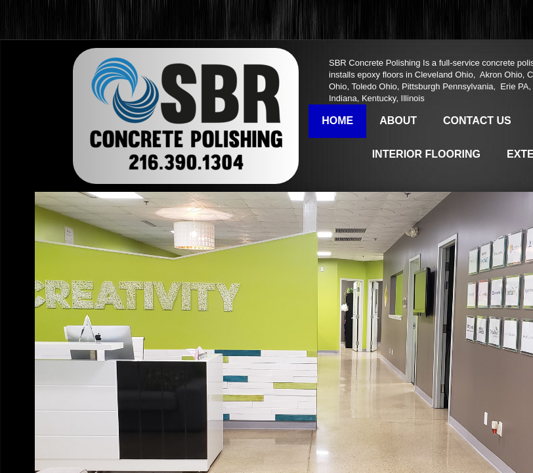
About (398, 120)
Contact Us (477, 120)
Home (337, 120)
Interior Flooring (426, 154)
